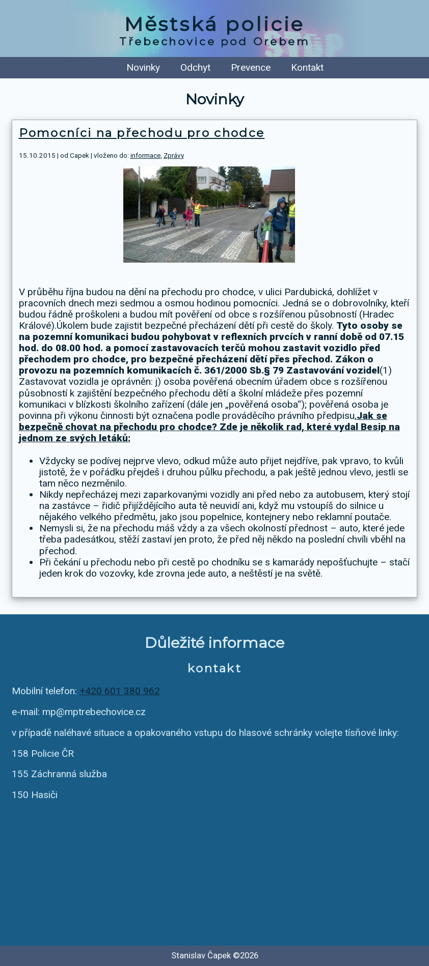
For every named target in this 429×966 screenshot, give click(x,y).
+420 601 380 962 (119, 691)
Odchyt (195, 67)
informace (145, 155)
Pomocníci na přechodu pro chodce (142, 133)
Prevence (251, 67)
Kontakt (307, 67)
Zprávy (174, 155)
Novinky (143, 67)
